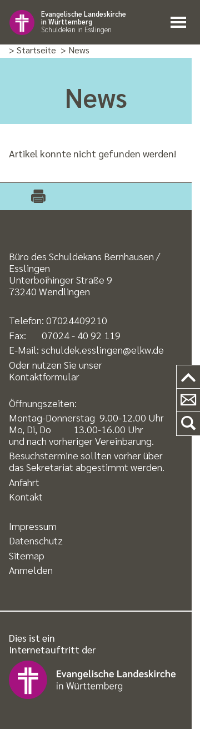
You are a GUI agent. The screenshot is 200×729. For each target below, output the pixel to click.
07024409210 (76, 320)
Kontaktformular (44, 376)
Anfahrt (24, 481)
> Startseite (32, 50)
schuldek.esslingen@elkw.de (102, 349)
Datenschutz (36, 540)
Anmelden (31, 569)
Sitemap (26, 555)
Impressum (33, 525)
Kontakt (26, 496)
